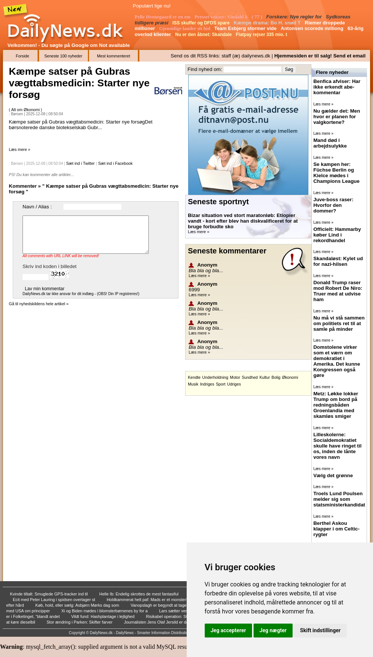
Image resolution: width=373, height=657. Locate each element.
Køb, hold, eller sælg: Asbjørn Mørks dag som (77, 605)
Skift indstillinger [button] (320, 630)
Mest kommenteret (113, 56)
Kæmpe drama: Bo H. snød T (268, 23)
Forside (22, 56)
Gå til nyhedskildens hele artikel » (39, 303)
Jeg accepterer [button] (228, 630)
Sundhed (250, 377)
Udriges (234, 384)
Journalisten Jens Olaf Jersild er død (158, 622)
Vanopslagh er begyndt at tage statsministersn (174, 605)
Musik (193, 384)
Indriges (207, 384)
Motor (235, 377)
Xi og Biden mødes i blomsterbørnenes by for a (105, 611)
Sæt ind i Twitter (80, 163)
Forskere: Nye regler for (294, 17)
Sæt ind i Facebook (115, 163)
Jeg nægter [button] (273, 630)
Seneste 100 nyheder (63, 56)
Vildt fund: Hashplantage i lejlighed (103, 616)
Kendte (194, 377)
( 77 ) (257, 17)
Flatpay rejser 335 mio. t (262, 34)
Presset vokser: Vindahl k (222, 17)
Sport (220, 384)
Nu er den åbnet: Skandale (204, 34)
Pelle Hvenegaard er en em (163, 17)
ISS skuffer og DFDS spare (201, 23)
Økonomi (290, 377)
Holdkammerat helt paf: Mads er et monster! (148, 599)
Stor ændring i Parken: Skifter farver (80, 622)
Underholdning (215, 377)
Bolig (276, 377)
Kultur (265, 377)
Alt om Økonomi (26, 109)
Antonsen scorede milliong (312, 28)
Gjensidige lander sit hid (185, 28)
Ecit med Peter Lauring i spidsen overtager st (55, 599)
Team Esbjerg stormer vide (246, 28)
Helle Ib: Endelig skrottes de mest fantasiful (139, 594)
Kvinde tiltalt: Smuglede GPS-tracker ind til (49, 594)
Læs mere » (19, 149)
